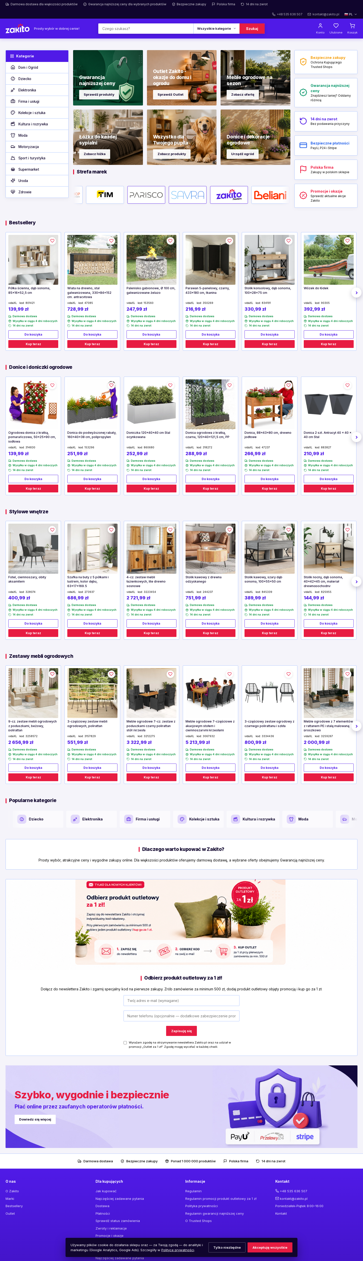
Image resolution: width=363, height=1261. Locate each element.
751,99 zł (196, 597)
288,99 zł (196, 453)
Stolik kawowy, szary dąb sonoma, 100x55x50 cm (263, 579)
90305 (325, 303)
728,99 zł (77, 309)
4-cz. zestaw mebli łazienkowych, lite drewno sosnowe (146, 581)
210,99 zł (314, 453)
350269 (208, 303)
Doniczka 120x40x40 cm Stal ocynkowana (148, 435)
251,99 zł (77, 453)
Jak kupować (106, 1191)
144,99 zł (314, 597)
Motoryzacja (24, 147)
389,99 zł (255, 597)
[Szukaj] (145, 28)
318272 (207, 447)
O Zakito (12, 1191)
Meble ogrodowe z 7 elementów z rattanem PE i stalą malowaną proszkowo (328, 725)
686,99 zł (77, 597)
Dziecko (20, 79)
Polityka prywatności (201, 1206)
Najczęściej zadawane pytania (120, 1199)
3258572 (31, 736)
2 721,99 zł (138, 597)
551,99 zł (77, 742)
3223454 (150, 592)
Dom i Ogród (24, 67)
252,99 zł (137, 453)
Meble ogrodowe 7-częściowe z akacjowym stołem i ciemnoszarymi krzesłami (210, 725)
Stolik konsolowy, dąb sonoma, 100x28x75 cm (268, 290)
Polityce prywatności (177, 1250)
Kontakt (281, 1213)
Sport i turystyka (27, 158)
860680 (149, 447)
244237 (208, 592)
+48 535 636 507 (293, 1191)
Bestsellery (14, 1206)
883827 (326, 447)
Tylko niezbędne (227, 1247)
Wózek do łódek (316, 288)
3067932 (209, 736)
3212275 (149, 736)
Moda (18, 135)
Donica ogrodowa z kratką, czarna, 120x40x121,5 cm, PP (207, 435)
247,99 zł (137, 309)
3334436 (268, 736)
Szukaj (252, 28)
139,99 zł (18, 309)
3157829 (90, 736)
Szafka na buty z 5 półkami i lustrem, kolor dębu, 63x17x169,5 (88, 581)
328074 (30, 592)
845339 (267, 592)
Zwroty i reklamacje (111, 1228)
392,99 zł (314, 309)
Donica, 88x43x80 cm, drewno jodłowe (268, 435)
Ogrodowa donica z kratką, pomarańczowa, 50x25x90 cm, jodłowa (32, 437)
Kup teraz (33, 344)
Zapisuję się (181, 1031)
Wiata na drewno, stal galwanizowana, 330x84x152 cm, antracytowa (89, 292)
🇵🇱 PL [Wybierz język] (350, 14)
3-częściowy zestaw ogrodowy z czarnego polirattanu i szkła (269, 723)
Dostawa (102, 1206)
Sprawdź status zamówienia (118, 1221)
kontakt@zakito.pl (294, 1199)
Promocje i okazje (110, 1236)
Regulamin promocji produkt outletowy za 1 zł (220, 1199)
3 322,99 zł (139, 742)
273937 (89, 592)
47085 (88, 303)
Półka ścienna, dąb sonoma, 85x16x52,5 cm (29, 290)
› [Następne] (356, 292)
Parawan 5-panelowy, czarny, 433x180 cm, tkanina (208, 290)
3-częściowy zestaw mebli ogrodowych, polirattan (87, 723)
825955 (326, 592)
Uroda (19, 181)
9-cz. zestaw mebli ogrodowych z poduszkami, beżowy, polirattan (32, 725)
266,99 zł (255, 453)
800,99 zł (255, 742)
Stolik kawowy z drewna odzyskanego (204, 579)
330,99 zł (255, 309)
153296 (89, 447)
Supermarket (24, 169)
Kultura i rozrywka (29, 124)
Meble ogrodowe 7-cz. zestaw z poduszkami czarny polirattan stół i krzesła (151, 725)
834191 (266, 303)
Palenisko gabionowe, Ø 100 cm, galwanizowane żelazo (151, 290)
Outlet (10, 1213)
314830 (30, 447)
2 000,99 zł (316, 742)
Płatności (103, 1213)
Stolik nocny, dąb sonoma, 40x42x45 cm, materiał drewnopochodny (323, 581)
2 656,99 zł (20, 742)
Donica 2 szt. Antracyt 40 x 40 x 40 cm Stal (327, 435)
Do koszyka (33, 334)
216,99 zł (195, 309)
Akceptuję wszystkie (270, 1247)
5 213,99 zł (198, 742)
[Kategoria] (216, 28)
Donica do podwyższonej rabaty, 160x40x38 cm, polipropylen (91, 435)
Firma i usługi (24, 101)
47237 (266, 447)
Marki (10, 1199)
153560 (149, 303)
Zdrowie (21, 192)
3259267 (327, 736)
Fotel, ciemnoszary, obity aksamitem (27, 579)
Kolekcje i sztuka (27, 113)
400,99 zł (19, 597)
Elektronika (23, 90)
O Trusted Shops (198, 1221)
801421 (30, 303)
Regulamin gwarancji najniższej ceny (214, 1213)
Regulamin (193, 1191)
